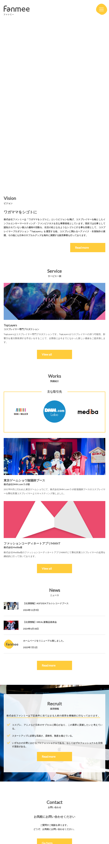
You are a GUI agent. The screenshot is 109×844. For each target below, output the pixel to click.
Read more (87, 247)
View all (47, 354)
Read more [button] (48, 665)
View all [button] (47, 568)
